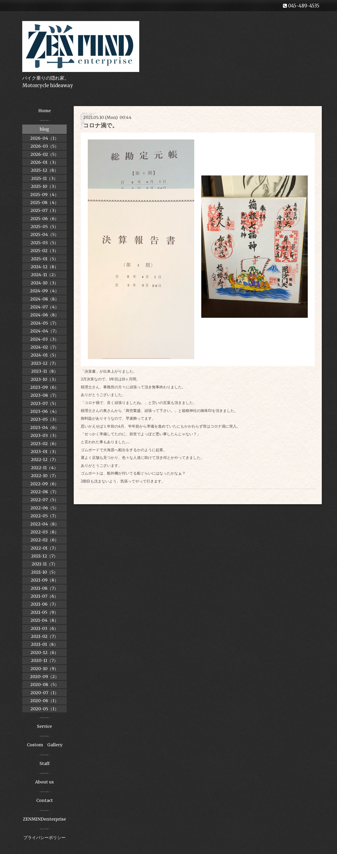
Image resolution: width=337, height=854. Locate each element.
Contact (44, 800)
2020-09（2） (44, 676)
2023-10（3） (44, 379)
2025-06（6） (44, 218)
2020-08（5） (44, 684)
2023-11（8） (44, 371)
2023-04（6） (44, 427)
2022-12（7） (44, 459)
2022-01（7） (44, 548)
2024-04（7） (44, 331)
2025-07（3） (44, 210)
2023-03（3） (44, 435)
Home (44, 110)
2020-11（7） (44, 660)
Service (44, 726)
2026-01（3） (44, 162)
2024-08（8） (44, 299)
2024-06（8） (44, 315)
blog (44, 129)
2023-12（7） (44, 363)
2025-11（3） (44, 178)
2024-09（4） (44, 290)
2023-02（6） (44, 443)
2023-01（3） (45, 451)
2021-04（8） (44, 620)
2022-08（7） (44, 491)
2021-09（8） (45, 580)
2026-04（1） (44, 138)
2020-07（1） (44, 692)
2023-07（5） (44, 403)
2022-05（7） (44, 515)
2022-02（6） (44, 540)
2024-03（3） (44, 339)
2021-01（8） (44, 644)
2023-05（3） (44, 419)
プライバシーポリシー (44, 837)
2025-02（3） (44, 250)
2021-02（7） (44, 636)
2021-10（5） (44, 572)
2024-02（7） (44, 347)
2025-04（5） (44, 234)
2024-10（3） (45, 283)
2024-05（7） (44, 323)
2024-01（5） (45, 355)
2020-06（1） (44, 700)
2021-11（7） (45, 564)
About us (44, 782)
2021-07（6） (44, 596)
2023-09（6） (44, 387)
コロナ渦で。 (100, 125)
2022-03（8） (44, 532)
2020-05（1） (44, 708)
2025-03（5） (45, 242)
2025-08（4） (44, 202)
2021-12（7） (44, 556)
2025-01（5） (44, 258)
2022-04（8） (44, 524)
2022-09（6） (44, 483)
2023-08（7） (44, 395)
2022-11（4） (44, 467)
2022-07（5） (44, 499)
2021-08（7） (44, 588)
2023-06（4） (44, 411)
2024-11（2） (44, 274)
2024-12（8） (45, 266)
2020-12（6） (44, 652)
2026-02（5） (44, 154)
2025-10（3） (44, 186)
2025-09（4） (44, 194)
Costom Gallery (44, 744)
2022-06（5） (44, 508)
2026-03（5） (44, 146)
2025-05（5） (45, 226)
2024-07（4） (44, 307)
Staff (45, 763)
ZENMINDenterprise (44, 819)
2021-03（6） (44, 628)
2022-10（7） (44, 475)
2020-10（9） (44, 668)
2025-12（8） (44, 170)
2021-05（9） (44, 612)
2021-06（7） (44, 604)
